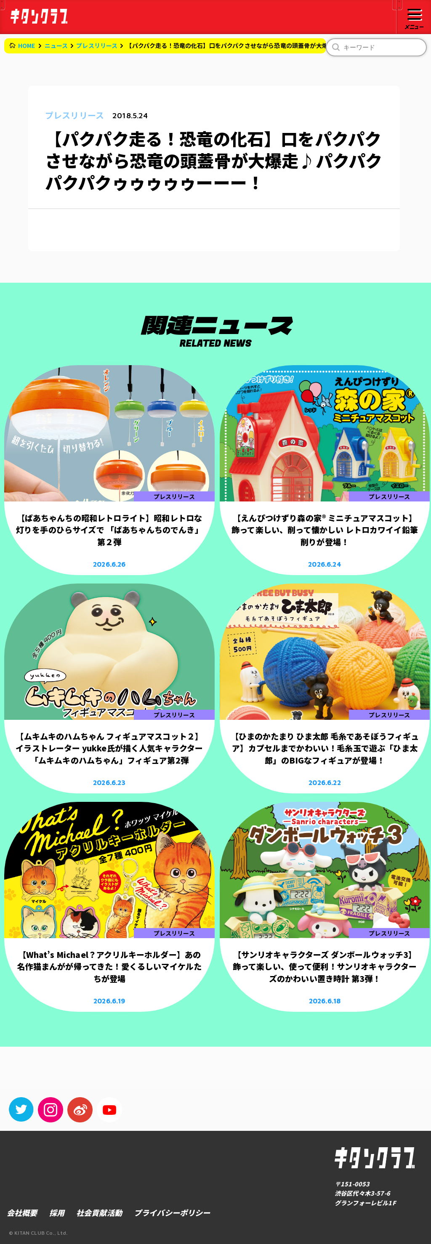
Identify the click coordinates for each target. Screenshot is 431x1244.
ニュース (56, 45)
